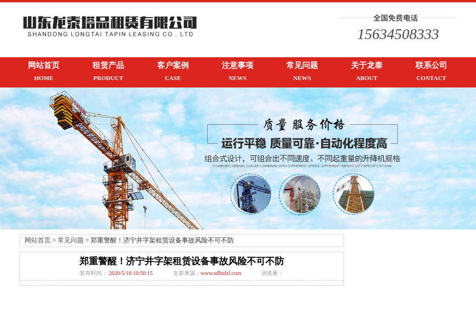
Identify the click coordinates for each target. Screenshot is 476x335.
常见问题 (71, 240)
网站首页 (38, 240)
